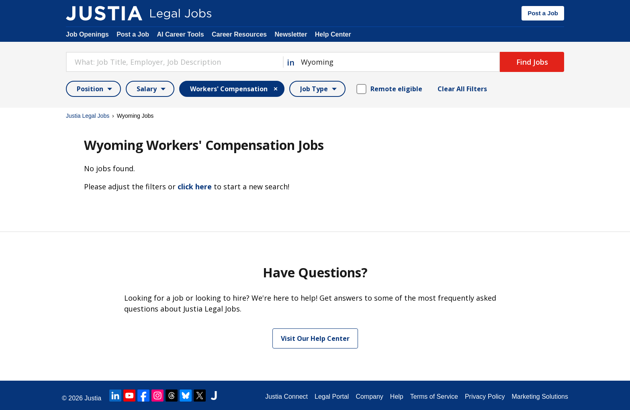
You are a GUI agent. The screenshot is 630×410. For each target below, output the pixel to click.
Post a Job (543, 13)
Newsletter (290, 34)
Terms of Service (434, 396)
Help (396, 396)
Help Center (333, 34)
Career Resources (239, 34)
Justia (92, 398)
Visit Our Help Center (315, 338)
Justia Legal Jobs (87, 116)
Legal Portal (332, 396)
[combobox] (174, 62)
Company (369, 396)
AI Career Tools (180, 34)
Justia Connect (286, 396)
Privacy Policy (485, 396)
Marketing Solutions (539, 396)
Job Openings (87, 34)
